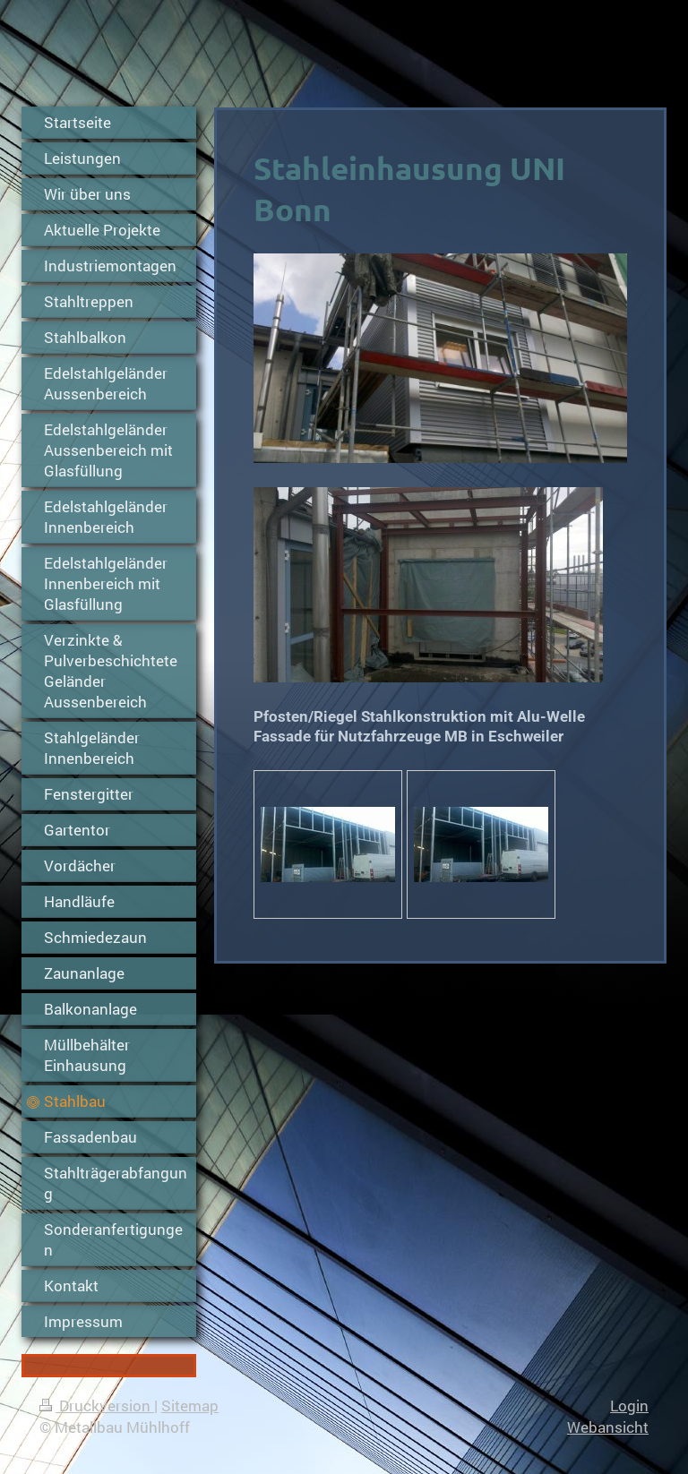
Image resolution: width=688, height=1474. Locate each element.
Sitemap (190, 1405)
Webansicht (608, 1427)
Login (629, 1405)
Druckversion (96, 1405)
